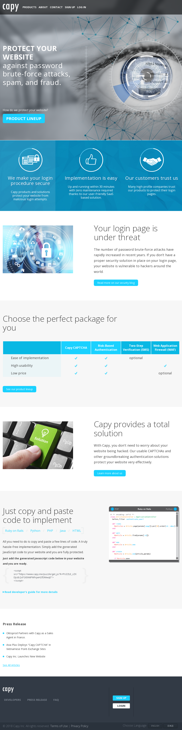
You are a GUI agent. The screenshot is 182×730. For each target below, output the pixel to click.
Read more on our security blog (116, 282)
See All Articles (11, 665)
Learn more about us (109, 473)
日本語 (170, 725)
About (43, 7)
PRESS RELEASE (37, 699)
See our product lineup (19, 389)
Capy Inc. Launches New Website (25, 656)
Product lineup (23, 118)
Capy (11, 8)
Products (29, 7)
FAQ (56, 699)
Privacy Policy (79, 726)
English (155, 725)
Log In (81, 7)
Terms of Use (59, 726)
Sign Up (70, 7)
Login (121, 705)
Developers (12, 699)
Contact (56, 7)
